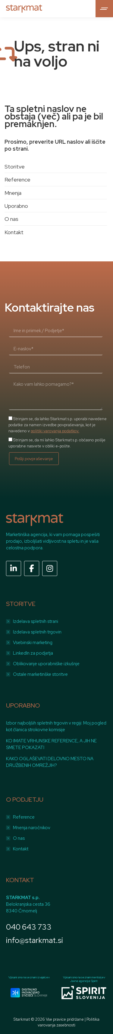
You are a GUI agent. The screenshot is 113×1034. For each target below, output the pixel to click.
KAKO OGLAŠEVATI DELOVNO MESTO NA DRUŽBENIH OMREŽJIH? (49, 762)
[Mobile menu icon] (104, 8)
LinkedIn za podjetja (33, 653)
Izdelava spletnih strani (35, 621)
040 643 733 (29, 927)
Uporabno (16, 205)
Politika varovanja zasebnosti (68, 1022)
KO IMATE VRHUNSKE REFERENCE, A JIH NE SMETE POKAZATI (51, 744)
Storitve (15, 166)
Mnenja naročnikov (31, 828)
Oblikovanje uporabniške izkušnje (46, 664)
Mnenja (13, 192)
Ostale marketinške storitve (40, 674)
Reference (17, 179)
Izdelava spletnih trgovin (37, 632)
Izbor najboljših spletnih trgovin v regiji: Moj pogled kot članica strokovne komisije (56, 726)
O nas (11, 218)
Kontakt (14, 232)
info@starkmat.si (34, 940)
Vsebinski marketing (32, 643)
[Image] (29, 992)
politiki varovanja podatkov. (55, 431)
